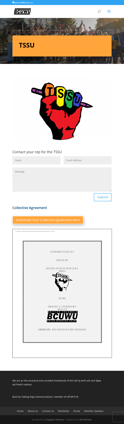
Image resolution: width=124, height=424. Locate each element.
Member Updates (93, 411)
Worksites (63, 411)
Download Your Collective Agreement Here (48, 220)
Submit (102, 197)
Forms (76, 411)
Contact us (48, 411)
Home (20, 411)
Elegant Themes (55, 419)
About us (33, 411)
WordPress (86, 419)
